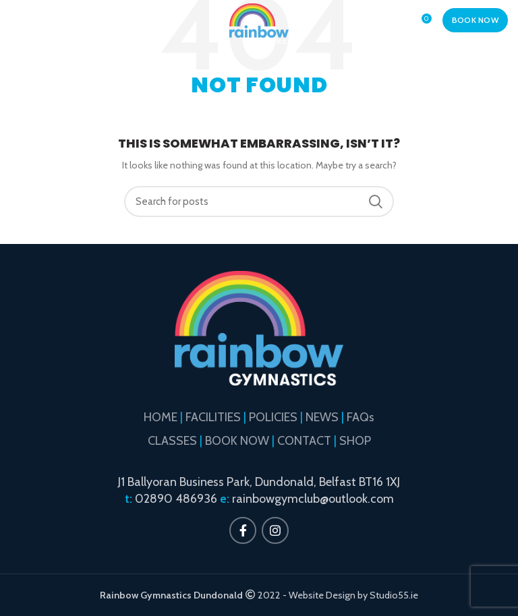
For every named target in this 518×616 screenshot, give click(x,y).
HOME (160, 417)
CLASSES (172, 440)
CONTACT (304, 440)
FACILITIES (213, 417)
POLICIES (273, 417)
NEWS (322, 417)
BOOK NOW (475, 20)
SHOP (355, 440)
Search (376, 201)
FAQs (360, 417)
